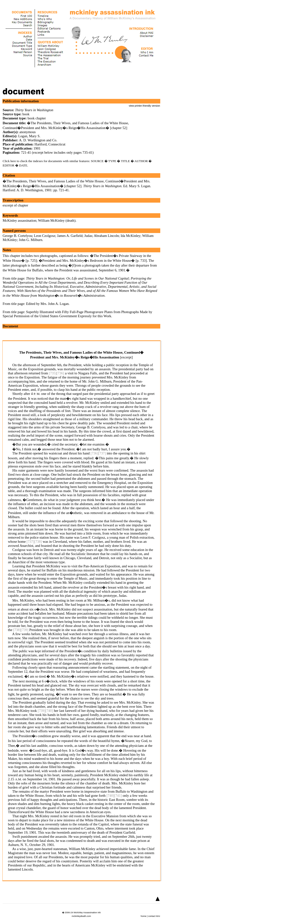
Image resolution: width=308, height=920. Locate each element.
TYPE (112, 161)
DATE (23, 165)
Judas (88, 236)
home (143, 916)
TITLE (125, 161)
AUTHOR (141, 161)
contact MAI (154, 916)
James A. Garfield (69, 236)
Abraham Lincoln (106, 236)
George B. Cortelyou (17, 236)
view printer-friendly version (144, 105)
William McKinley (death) (57, 220)
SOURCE (97, 161)
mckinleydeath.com (81, 916)
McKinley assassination (19, 220)
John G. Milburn (30, 240)
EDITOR (8, 165)
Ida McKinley (130, 236)
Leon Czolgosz (44, 236)
